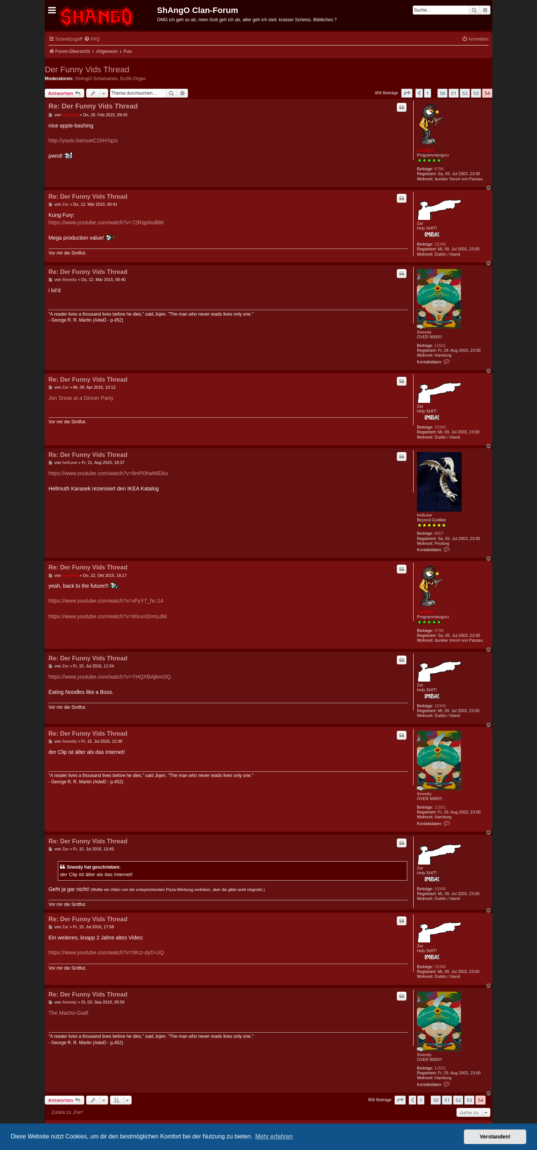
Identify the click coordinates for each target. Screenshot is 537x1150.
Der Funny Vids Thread (87, 69)
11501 (440, 345)
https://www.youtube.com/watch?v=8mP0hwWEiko (108, 473)
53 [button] (476, 93)
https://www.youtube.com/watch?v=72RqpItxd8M (106, 222)
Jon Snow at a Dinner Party (80, 398)
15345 (440, 244)
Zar (420, 223)
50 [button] (442, 93)
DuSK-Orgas (133, 78)
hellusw (424, 515)
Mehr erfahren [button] (274, 1136)
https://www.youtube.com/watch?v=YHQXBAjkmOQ (109, 677)
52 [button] (465, 93)
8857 (438, 533)
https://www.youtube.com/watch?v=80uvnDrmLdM (107, 616)
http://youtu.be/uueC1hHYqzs (82, 140)
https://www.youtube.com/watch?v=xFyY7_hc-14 (105, 601)
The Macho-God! (68, 1013)
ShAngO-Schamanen (96, 78)
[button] (406, 93)
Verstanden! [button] (495, 1137)
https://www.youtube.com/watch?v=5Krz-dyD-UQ (106, 952)
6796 (438, 169)
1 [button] (427, 93)
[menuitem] (92, 39)
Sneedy (424, 332)
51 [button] (453, 93)
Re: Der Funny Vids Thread (93, 106)
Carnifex (425, 150)
